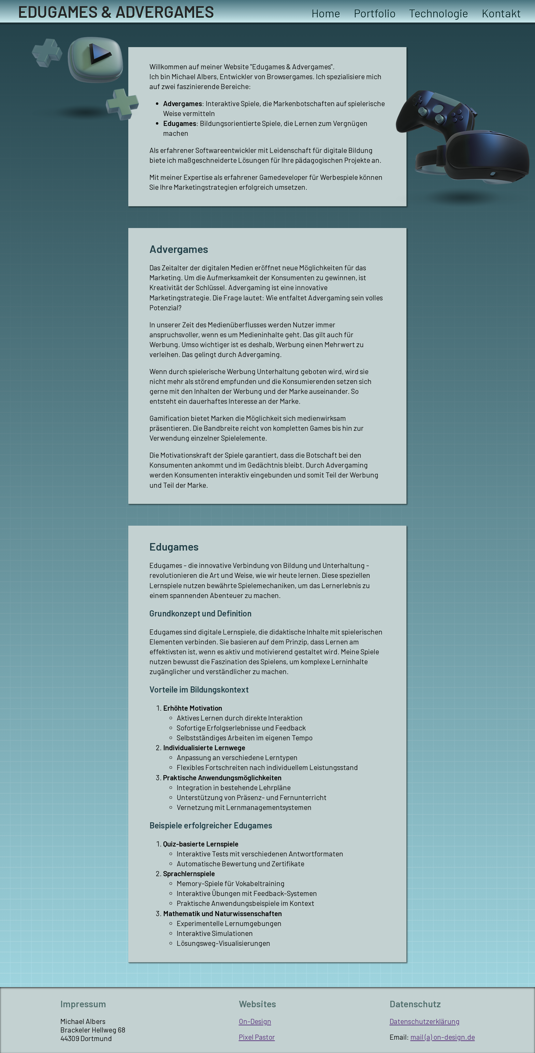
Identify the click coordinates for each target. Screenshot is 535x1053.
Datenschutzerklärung (425, 1021)
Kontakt (501, 13)
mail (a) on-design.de (442, 1037)
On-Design (255, 1021)
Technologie (438, 13)
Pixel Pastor (257, 1037)
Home (326, 13)
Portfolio (375, 13)
